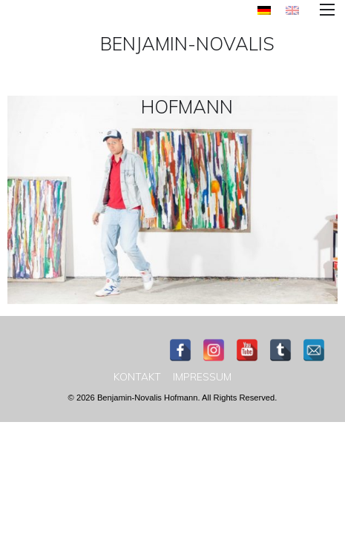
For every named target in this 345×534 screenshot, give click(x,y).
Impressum (202, 377)
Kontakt (137, 377)
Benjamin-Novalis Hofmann (187, 75)
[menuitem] (264, 10)
